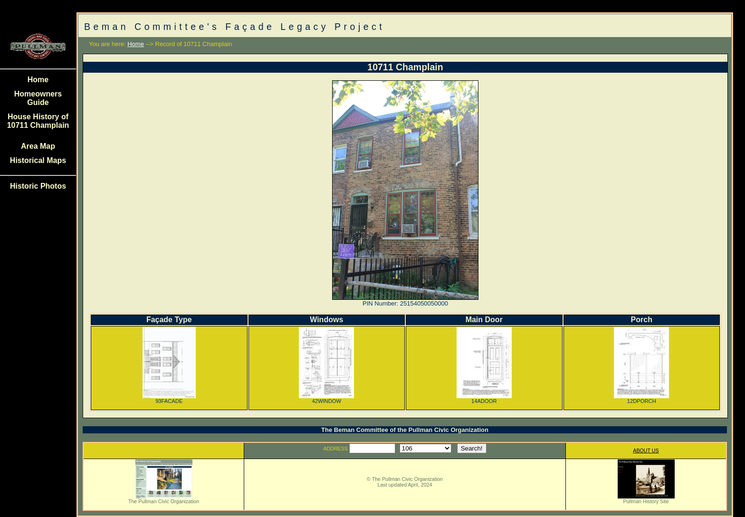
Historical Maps (38, 160)
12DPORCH (641, 398)
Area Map (38, 146)
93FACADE (169, 398)
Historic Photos (38, 186)
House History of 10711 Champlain (38, 121)
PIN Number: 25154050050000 (405, 303)
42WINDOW (326, 398)
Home (38, 80)
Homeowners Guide (38, 98)
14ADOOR (484, 398)
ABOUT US (646, 450)
